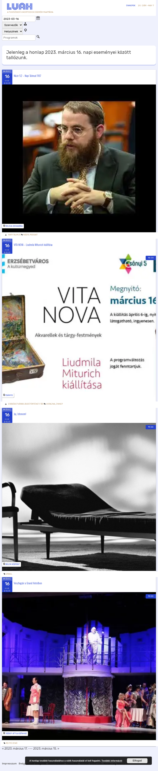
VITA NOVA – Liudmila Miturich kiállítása (33, 245)
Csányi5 (9, 395)
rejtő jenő (11, 743)
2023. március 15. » (46, 748)
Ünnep (59, 404)
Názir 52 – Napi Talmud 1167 (27, 75)
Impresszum (9, 763)
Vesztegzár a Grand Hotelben (28, 583)
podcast (34, 235)
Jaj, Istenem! (20, 414)
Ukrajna (50, 404)
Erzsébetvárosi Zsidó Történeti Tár (26, 404)
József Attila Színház (16, 733)
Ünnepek (130, 5)
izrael (9, 574)
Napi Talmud (14, 235)
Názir (26, 235)
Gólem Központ (12, 564)
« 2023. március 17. (15, 748)
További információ (111, 760)
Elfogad (137, 760)
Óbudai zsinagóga (14, 226)
